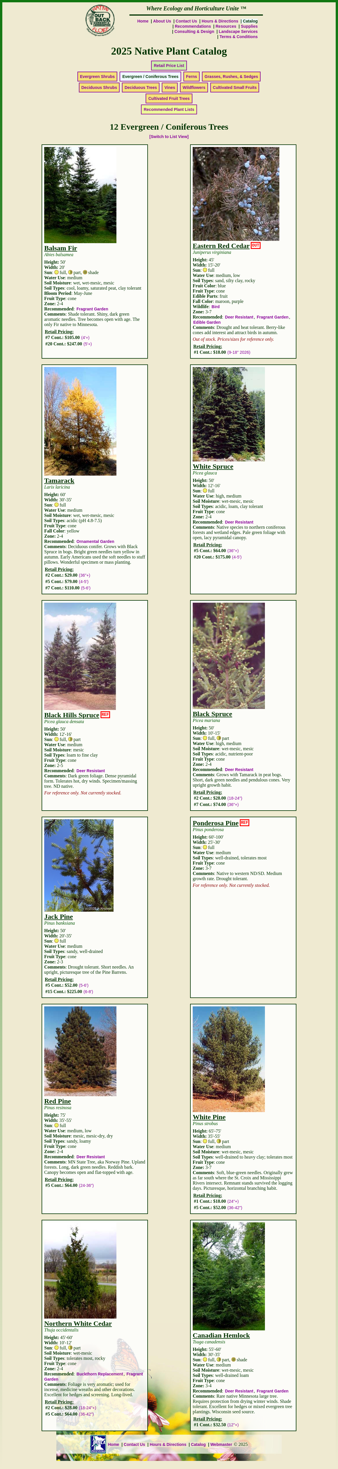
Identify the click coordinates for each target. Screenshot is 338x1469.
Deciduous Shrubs (99, 87)
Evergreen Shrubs (97, 76)
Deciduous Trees (141, 87)
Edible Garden (207, 322)
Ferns (191, 76)
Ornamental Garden (95, 541)
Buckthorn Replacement (100, 1374)
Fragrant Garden (92, 309)
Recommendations (193, 26)
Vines (169, 87)
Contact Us (186, 21)
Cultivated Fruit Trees (169, 98)
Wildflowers (194, 87)
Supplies (249, 26)
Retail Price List (169, 65)
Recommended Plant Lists (169, 109)
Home (142, 21)
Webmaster (221, 1444)
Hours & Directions (220, 21)
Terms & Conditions (239, 36)
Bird (215, 306)
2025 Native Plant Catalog (169, 51)
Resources (226, 26)
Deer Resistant (239, 317)
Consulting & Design (194, 31)
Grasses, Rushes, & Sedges (231, 76)
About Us (162, 21)
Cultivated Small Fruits (235, 87)
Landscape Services (238, 31)
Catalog (198, 1444)
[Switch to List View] (169, 136)
